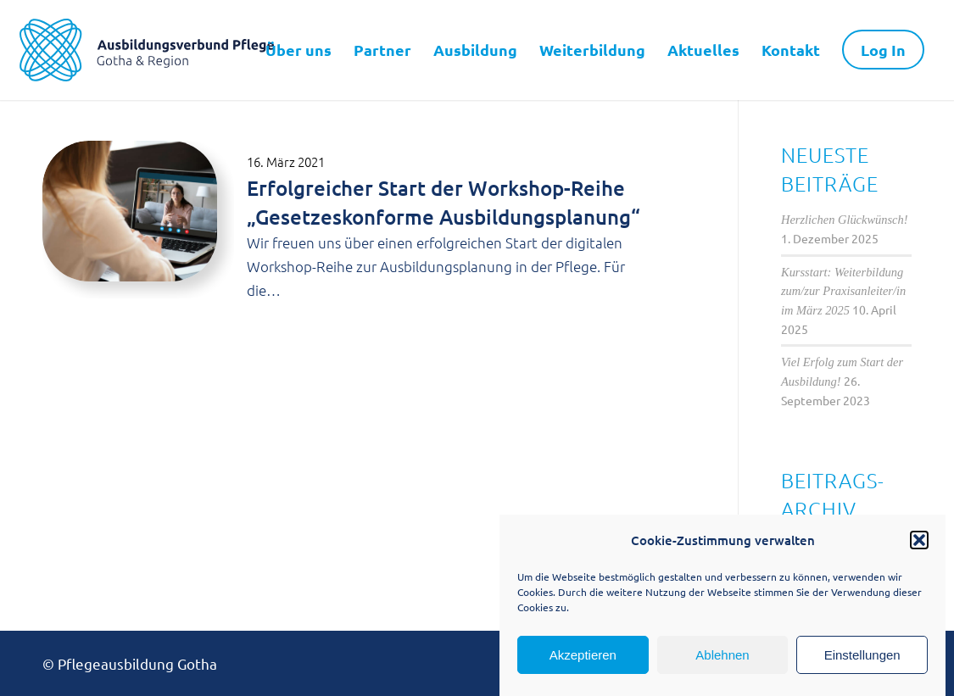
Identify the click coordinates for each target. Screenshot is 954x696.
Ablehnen (722, 655)
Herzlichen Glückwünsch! (844, 219)
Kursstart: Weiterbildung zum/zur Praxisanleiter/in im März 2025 (843, 291)
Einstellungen (862, 655)
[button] (919, 540)
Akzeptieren (583, 655)
